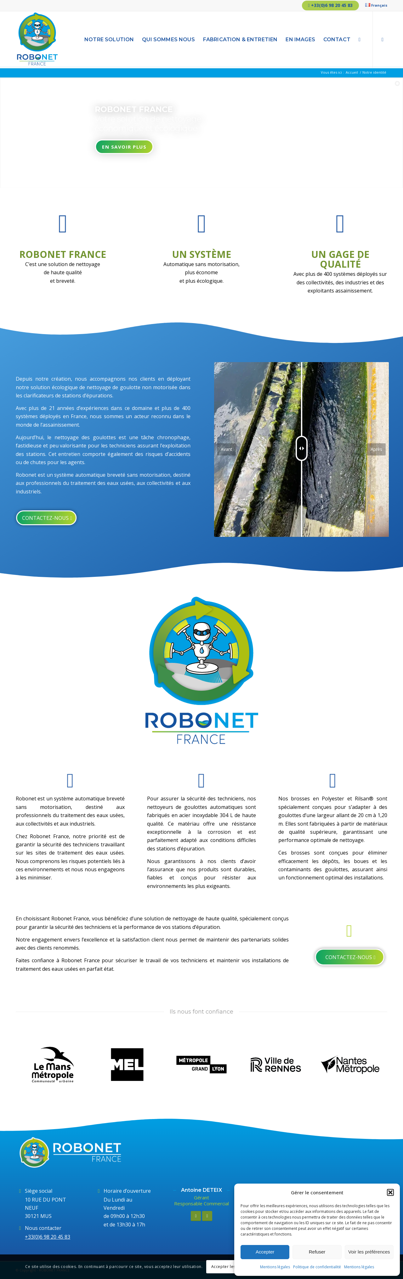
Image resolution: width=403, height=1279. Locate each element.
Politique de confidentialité (317, 1267)
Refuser (317, 1251)
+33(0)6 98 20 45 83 (330, 5)
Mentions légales (275, 1267)
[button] (390, 1192)
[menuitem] (374, 5)
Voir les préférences (369, 1251)
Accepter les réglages (232, 1266)
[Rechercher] (360, 39)
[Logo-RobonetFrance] (37, 39)
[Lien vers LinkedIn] (382, 39)
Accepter (265, 1251)
